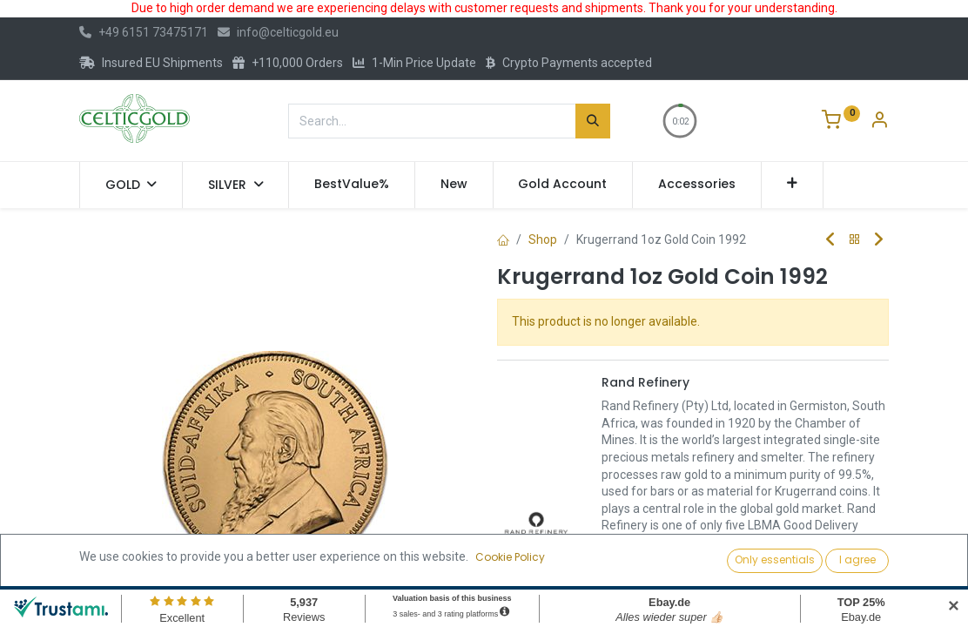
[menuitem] (351, 184)
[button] (792, 184)
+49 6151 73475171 (143, 32)
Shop (542, 239)
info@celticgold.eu (278, 32)
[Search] (592, 121)
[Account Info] (879, 122)
